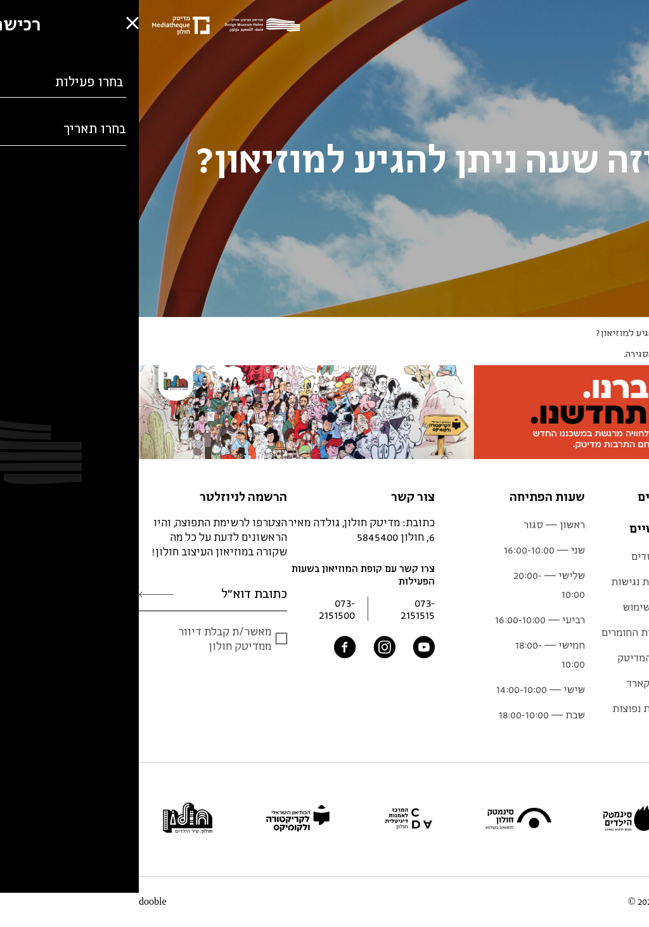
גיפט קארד (510, 683)
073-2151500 (198, 608)
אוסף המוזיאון (609, 632)
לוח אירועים (614, 607)
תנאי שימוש (509, 607)
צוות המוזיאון (610, 657)
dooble (14, 902)
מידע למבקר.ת (609, 581)
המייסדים (513, 556)
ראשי (639, 333)
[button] (19, 880)
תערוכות (621, 556)
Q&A (609, 333)
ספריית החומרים (498, 632)
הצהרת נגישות (503, 581)
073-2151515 (279, 608)
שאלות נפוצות (503, 708)
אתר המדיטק (506, 657)
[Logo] (126, 26)
